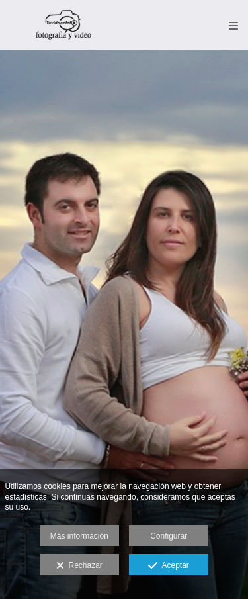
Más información (79, 536)
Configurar (168, 536)
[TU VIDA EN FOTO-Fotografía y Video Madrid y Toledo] (63, 25)
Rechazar (79, 566)
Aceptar (168, 566)
